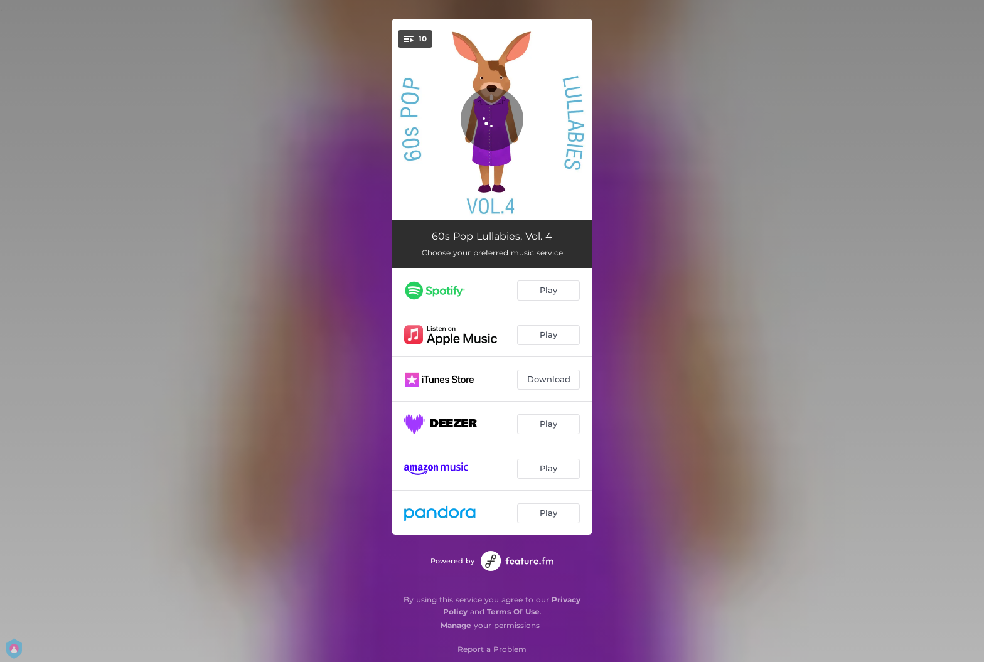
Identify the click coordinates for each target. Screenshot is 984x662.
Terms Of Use (513, 611)
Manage (456, 625)
